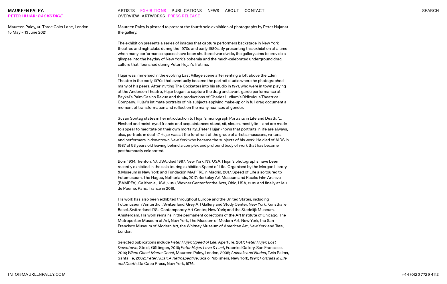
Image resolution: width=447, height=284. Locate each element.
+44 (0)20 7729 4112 (420, 274)
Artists (126, 10)
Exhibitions (153, 10)
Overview (128, 16)
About (232, 10)
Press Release (184, 16)
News (214, 10)
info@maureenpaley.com (37, 274)
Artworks (153, 16)
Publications (187, 10)
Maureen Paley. (26, 10)
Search (430, 10)
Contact (254, 10)
